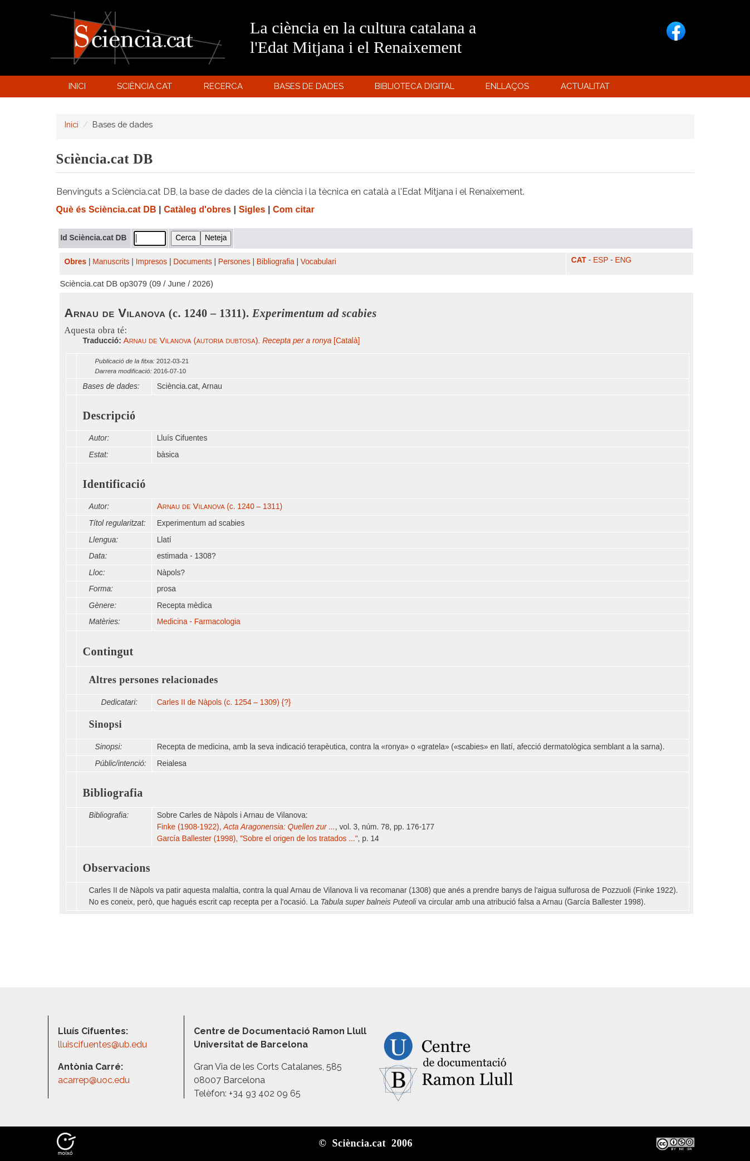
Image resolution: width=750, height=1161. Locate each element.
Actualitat (586, 88)
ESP (600, 260)
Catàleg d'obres (197, 209)
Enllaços (507, 86)
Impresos (151, 262)
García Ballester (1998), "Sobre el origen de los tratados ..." (257, 838)
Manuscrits (110, 262)
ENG (623, 260)
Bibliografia (276, 262)
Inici (77, 86)
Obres (76, 262)
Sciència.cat (146, 88)
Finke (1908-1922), (246, 827)
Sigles (252, 209)
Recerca (224, 88)
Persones (234, 262)
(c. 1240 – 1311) (219, 506)
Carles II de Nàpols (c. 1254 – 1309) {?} (224, 702)
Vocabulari (318, 262)
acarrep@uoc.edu (94, 1080)
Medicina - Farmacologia (199, 621)
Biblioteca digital (416, 88)
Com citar (294, 209)
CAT (578, 260)
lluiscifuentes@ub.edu (103, 1044)
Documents (192, 262)
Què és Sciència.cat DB (106, 209)
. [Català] (242, 341)
